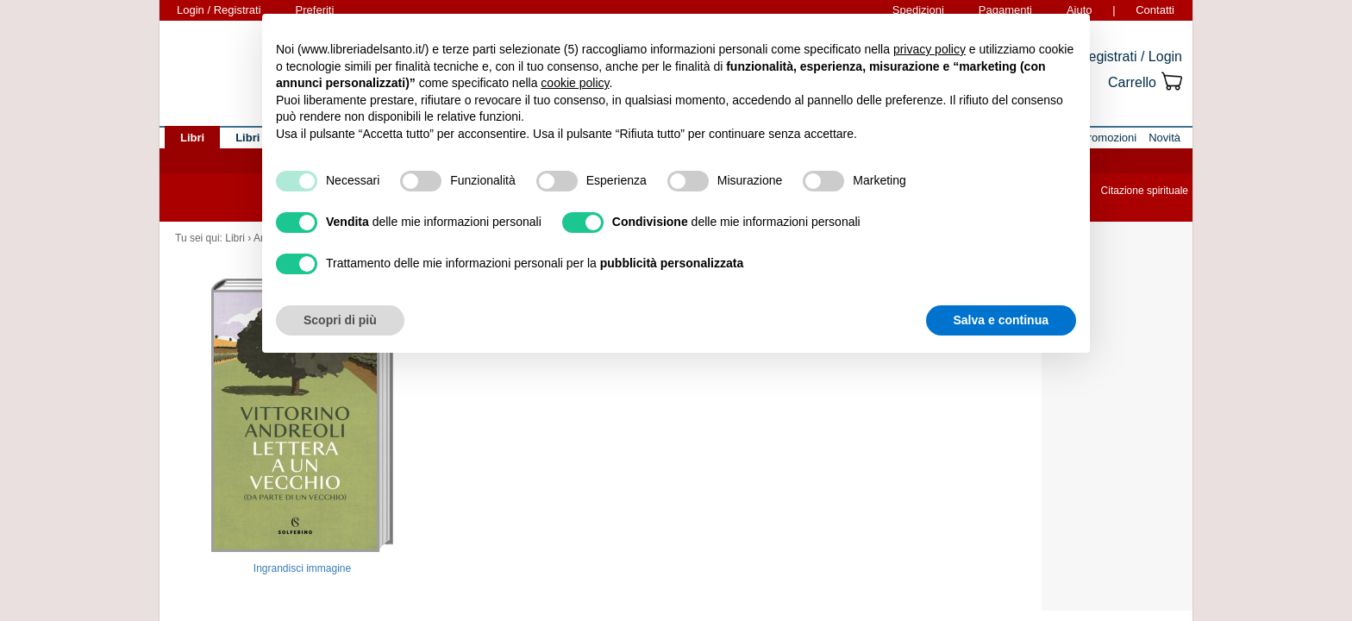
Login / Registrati (219, 9)
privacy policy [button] (929, 49)
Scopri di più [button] (340, 320)
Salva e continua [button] (1001, 320)
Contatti (1155, 9)
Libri (235, 238)
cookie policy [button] (575, 83)
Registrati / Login (1130, 56)
